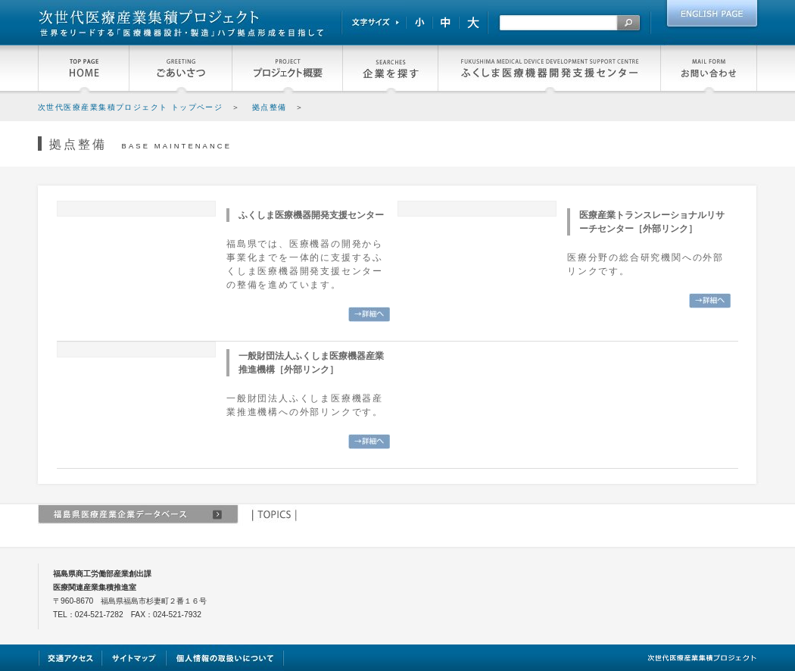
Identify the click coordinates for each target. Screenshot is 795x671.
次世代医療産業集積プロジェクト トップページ (130, 107)
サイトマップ (134, 657)
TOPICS (273, 515)
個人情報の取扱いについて (225, 657)
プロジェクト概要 (287, 69)
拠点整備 (269, 107)
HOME (83, 69)
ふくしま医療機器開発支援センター (549, 69)
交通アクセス (70, 657)
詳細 (369, 314)
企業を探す (390, 69)
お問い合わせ (708, 69)
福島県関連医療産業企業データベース (138, 515)
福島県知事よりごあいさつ (180, 69)
